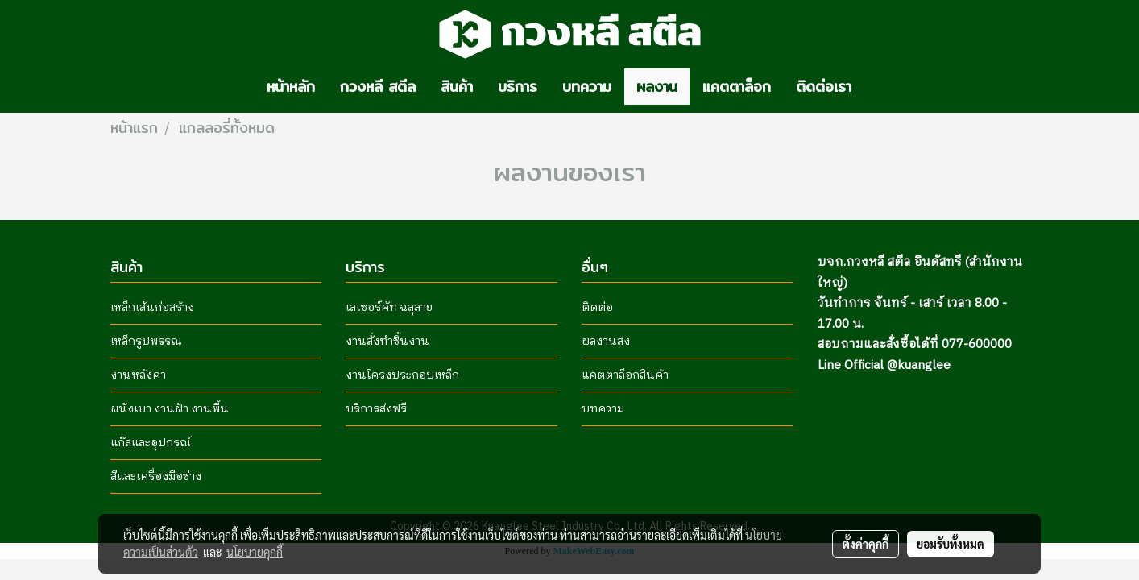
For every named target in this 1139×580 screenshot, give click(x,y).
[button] (878, 87)
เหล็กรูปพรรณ (146, 341)
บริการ (517, 86)
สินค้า (457, 86)
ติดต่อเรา (823, 86)
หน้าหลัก (291, 86)
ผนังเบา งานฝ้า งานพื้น (169, 409)
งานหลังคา (138, 375)
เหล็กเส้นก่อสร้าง (152, 307)
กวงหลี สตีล (378, 86)
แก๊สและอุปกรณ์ (150, 442)
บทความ (586, 86)
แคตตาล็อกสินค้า (625, 375)
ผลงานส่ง (606, 341)
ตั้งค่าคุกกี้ (865, 543)
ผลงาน (656, 86)
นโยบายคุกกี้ (254, 552)
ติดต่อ (597, 307)
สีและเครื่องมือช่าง (155, 476)
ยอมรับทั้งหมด (950, 543)
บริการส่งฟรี (376, 409)
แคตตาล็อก (736, 86)
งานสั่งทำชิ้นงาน (387, 341)
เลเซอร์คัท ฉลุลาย (389, 307)
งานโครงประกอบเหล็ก (402, 375)
